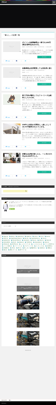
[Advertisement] (28, 16)
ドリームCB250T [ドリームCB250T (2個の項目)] (49, 244)
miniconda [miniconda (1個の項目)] (26, 240)
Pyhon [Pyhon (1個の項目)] (34, 240)
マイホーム (47, 129)
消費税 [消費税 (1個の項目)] (49, 248)
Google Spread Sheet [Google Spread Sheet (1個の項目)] (16, 238)
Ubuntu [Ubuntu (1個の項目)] (46, 242)
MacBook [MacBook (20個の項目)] (7, 240)
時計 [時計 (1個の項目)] (19, 248)
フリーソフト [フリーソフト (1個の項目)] (18, 246)
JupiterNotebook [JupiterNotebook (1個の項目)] (35, 238)
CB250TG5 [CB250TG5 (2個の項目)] (20, 236)
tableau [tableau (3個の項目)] (21, 242)
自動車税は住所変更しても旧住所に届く (37, 68)
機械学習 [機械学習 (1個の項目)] (34, 248)
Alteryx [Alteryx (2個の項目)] (6, 236)
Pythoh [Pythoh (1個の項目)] (41, 240)
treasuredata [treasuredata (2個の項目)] (38, 242)
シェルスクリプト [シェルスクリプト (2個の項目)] (25, 244)
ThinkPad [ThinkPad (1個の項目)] (29, 242)
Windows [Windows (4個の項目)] (6, 244)
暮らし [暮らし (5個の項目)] (26, 248)
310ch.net (4, 2)
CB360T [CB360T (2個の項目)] (28, 236)
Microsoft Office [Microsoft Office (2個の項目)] (16, 240)
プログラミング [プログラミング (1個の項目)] (29, 246)
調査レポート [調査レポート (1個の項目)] (13, 249)
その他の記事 (48, 46)
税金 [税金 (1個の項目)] (5, 249)
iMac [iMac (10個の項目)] (26, 238)
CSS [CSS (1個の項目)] (36, 236)
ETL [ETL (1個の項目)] (41, 236)
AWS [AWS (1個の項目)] (12, 236)
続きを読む (46, 56)
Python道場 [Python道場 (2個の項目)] (7, 242)
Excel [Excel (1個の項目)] (48, 236)
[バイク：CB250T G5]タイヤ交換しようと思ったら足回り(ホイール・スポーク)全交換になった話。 (28, 325)
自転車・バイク (25, 72)
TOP (4, 400)
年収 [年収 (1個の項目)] (13, 248)
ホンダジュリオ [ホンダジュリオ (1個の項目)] (40, 246)
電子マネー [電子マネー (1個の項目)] (23, 249)
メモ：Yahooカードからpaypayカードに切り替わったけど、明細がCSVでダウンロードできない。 (28, 289)
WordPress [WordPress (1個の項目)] (15, 244)
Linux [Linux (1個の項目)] (44, 238)
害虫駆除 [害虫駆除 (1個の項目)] (6, 248)
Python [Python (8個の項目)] (48, 240)
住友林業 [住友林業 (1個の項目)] (49, 246)
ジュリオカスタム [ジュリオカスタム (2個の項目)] (37, 244)
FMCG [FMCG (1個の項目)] (6, 238)
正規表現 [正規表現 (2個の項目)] (42, 248)
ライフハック (48, 99)
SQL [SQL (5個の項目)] (14, 242)
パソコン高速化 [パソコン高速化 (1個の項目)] (8, 246)
